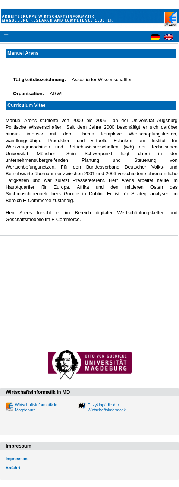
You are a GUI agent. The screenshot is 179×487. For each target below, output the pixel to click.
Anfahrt (13, 467)
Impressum (17, 458)
